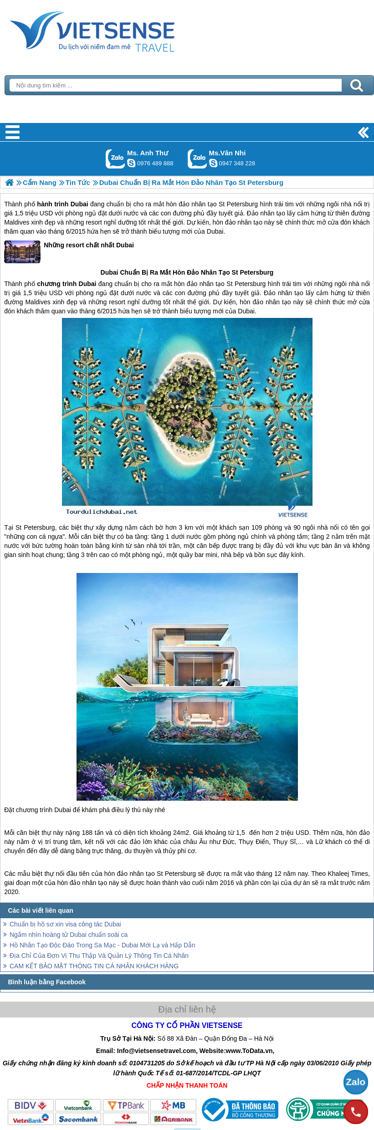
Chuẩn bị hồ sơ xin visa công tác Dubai (65, 924)
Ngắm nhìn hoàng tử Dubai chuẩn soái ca (69, 934)
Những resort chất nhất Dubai (69, 251)
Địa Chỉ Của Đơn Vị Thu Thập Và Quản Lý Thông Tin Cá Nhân (99, 955)
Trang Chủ (115, 29)
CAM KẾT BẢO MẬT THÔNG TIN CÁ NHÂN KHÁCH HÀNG (94, 966)
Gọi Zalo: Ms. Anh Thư (115, 158)
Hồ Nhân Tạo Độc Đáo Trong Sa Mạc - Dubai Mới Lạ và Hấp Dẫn (102, 945)
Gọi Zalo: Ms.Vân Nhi (197, 158)
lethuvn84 (131, 163)
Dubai (79, 204)
